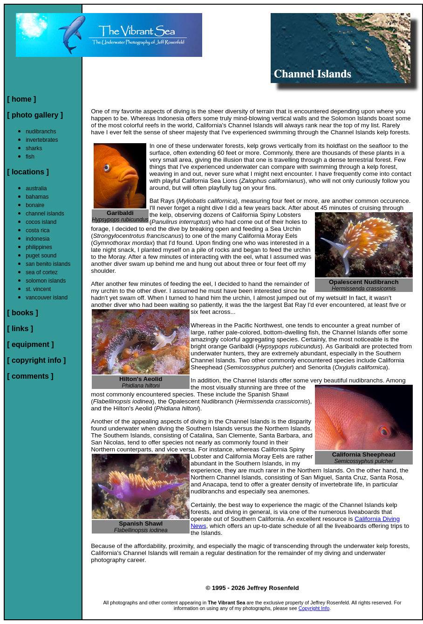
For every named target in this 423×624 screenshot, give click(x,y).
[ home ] (21, 99)
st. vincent (38, 289)
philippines (39, 247)
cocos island (41, 222)
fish (30, 156)
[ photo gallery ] (35, 115)
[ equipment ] (30, 344)
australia (36, 188)
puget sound (41, 255)
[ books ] (22, 313)
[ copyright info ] (36, 360)
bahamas (37, 197)
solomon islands (46, 280)
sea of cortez (42, 272)
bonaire (35, 205)
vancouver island (47, 297)
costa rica (37, 230)
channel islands (45, 213)
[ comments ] (30, 376)
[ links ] (20, 329)
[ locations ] (28, 172)
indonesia (37, 239)
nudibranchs (41, 131)
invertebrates (42, 140)
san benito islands (48, 264)
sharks (34, 148)
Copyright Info (314, 608)
